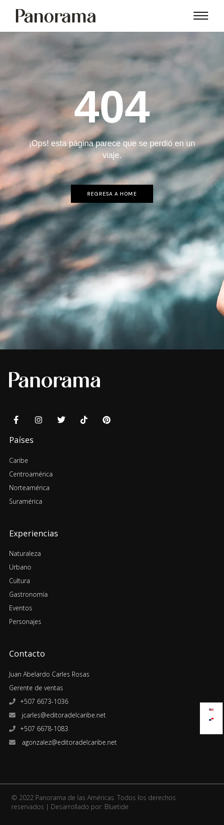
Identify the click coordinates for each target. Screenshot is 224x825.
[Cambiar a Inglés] (211, 707)
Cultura (19, 580)
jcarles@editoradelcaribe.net (63, 715)
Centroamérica (31, 474)
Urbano (20, 567)
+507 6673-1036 (44, 701)
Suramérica (25, 501)
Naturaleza (25, 553)
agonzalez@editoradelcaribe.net (68, 742)
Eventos (20, 608)
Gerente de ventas (36, 687)
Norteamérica (29, 487)
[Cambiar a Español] (211, 717)
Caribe (18, 460)
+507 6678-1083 (44, 728)
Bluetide (117, 806)
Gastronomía (28, 594)
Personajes (25, 621)
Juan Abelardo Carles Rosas (49, 674)
